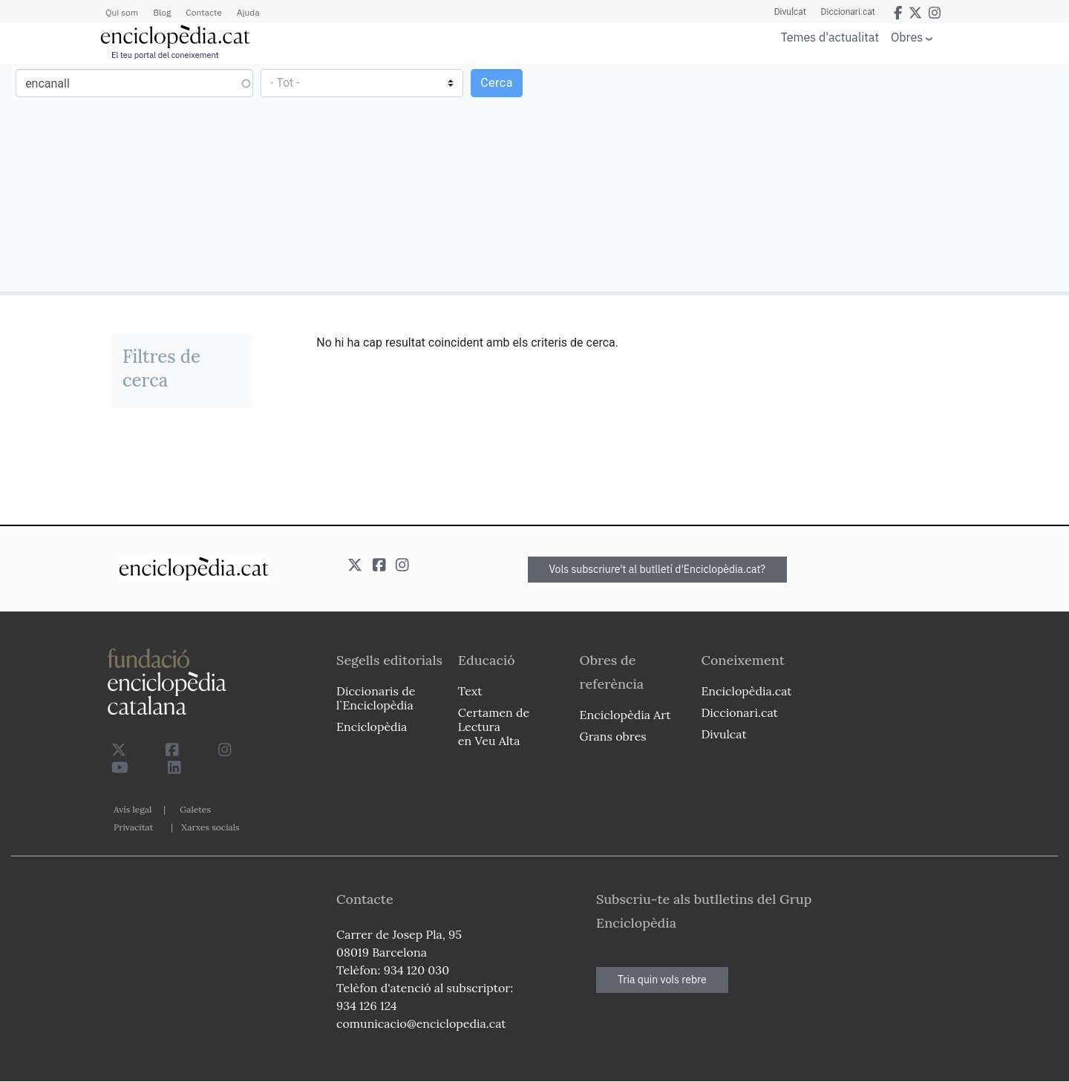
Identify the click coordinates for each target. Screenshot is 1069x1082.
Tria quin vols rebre (662, 979)
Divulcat (790, 12)
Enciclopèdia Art (625, 714)
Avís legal (132, 809)
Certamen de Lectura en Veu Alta (493, 726)
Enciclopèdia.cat (746, 690)
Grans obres (613, 736)
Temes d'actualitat (830, 37)
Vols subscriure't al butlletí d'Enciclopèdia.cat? (657, 569)
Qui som (121, 12)
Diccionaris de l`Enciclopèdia (375, 697)
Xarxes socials (210, 827)
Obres (907, 37)
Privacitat (133, 827)
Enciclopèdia (371, 726)
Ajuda (248, 12)
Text (470, 690)
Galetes (195, 809)
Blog (162, 12)
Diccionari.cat (848, 12)
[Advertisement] (799, 177)
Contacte (203, 12)
